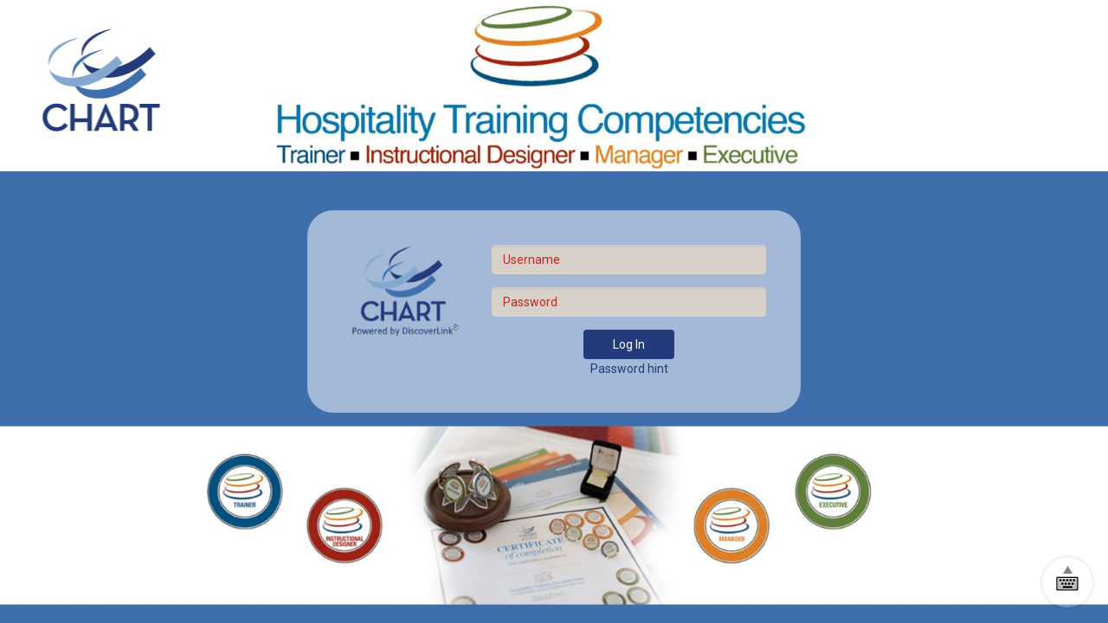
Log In (629, 344)
